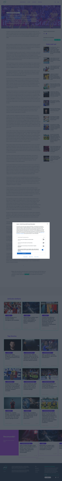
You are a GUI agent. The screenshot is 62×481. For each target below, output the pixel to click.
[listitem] (31, 237)
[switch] (43, 239)
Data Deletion (25, 256)
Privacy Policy (36, 256)
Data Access (31, 256)
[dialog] (31, 240)
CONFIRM (24, 253)
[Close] (48, 224)
